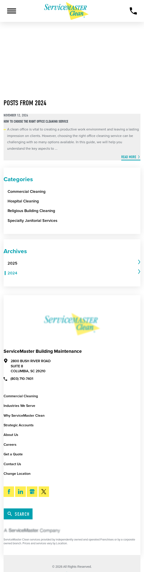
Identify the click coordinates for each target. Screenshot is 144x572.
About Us (11, 435)
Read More (128, 157)
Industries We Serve (19, 406)
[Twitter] (44, 491)
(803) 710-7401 (18, 378)
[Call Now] (133, 11)
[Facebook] (9, 491)
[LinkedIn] (20, 491)
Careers (10, 444)
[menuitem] (72, 263)
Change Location (17, 473)
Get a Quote (13, 454)
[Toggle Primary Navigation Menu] (11, 10)
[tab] (74, 263)
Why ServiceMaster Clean (24, 415)
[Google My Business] (32, 491)
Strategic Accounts (19, 425)
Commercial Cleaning (21, 396)
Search (19, 514)
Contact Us (12, 464)
